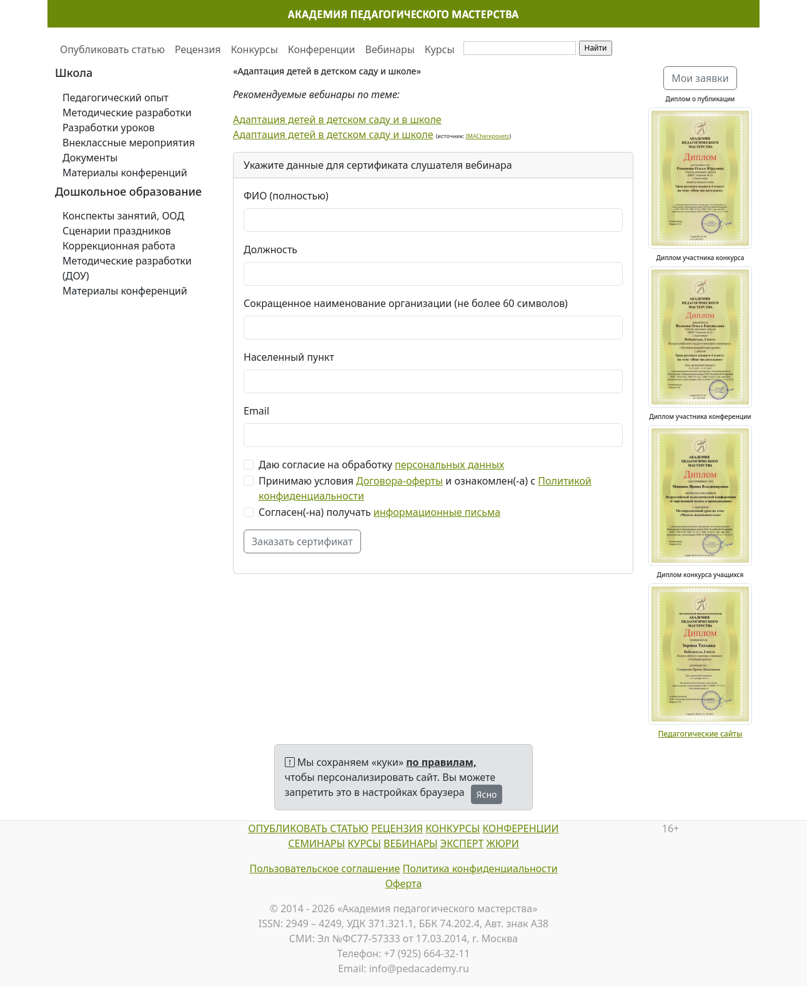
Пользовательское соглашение (324, 868)
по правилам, (441, 762)
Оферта (403, 883)
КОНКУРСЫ (452, 828)
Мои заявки (700, 78)
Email (256, 411)
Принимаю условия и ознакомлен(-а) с (425, 488)
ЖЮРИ (502, 843)
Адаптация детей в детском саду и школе (333, 134)
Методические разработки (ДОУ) (127, 268)
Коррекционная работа (119, 246)
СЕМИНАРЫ (316, 843)
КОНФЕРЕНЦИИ (520, 828)
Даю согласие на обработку (381, 464)
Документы (89, 157)
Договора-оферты (399, 481)
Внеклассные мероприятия (128, 142)
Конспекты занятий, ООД (123, 216)
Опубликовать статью (112, 49)
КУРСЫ (364, 843)
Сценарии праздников (116, 231)
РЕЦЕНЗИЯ (397, 828)
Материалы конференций (124, 172)
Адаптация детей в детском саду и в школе (337, 119)
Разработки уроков (108, 127)
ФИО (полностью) (286, 196)
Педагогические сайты (700, 733)
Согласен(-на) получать (379, 512)
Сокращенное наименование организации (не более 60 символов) (406, 303)
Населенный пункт (289, 357)
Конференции (321, 49)
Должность (270, 249)
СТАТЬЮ (348, 828)
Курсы (440, 49)
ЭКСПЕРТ (461, 843)
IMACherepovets (488, 136)
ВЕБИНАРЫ (411, 843)
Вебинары (390, 49)
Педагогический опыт (115, 97)
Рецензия (198, 49)
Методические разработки (127, 112)
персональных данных (449, 464)
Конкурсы (253, 49)
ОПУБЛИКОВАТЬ (287, 828)
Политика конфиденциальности (480, 868)
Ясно (487, 794)
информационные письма (437, 512)
